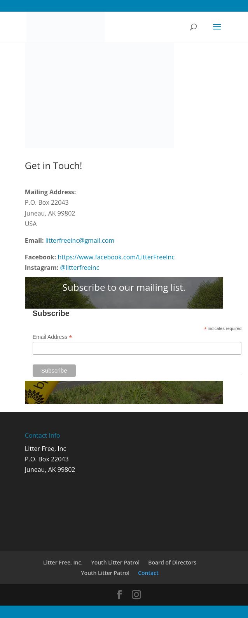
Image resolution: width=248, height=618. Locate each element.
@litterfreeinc (80, 267)
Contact (148, 573)
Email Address (52, 337)
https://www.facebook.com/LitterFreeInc (116, 257)
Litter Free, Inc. (62, 562)
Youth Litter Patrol (115, 562)
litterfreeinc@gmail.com (80, 240)
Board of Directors (172, 562)
